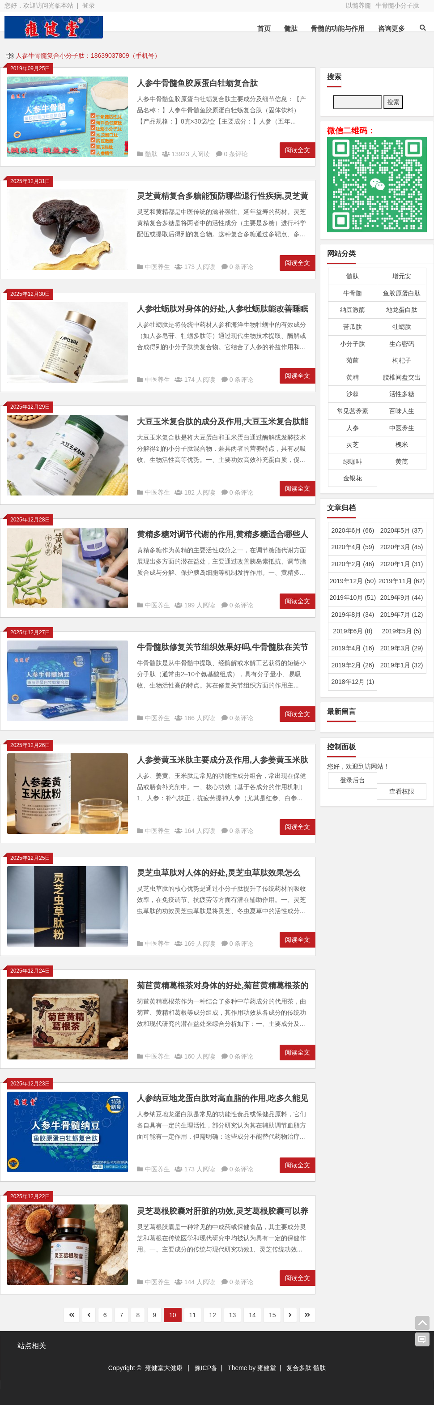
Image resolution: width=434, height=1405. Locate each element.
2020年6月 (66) (352, 530)
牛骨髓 (352, 293)
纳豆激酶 (352, 309)
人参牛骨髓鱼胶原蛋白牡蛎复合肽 (197, 83)
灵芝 (352, 444)
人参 (352, 427)
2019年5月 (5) (401, 631)
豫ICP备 (206, 1367)
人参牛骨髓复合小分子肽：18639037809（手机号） (88, 56)
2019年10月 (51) (353, 597)
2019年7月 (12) (401, 614)
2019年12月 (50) (353, 581)
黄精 (352, 377)
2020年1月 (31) (401, 564)
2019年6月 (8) (352, 631)
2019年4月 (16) (352, 648)
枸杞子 (401, 360)
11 (192, 1315)
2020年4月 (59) (352, 547)
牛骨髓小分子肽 (397, 5)
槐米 (402, 444)
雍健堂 (266, 1367)
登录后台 (352, 780)
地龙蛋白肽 (401, 309)
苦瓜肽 (352, 326)
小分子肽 (352, 343)
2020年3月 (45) (401, 547)
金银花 (352, 478)
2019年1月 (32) (401, 665)
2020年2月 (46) (352, 564)
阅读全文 (297, 150)
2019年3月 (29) (401, 648)
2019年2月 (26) (352, 665)
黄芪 (402, 461)
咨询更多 (391, 28)
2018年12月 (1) (352, 681)
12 (212, 1315)
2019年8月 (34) (352, 614)
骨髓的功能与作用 (338, 28)
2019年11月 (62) (402, 581)
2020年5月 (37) (401, 530)
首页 (264, 28)
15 (272, 1315)
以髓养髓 (358, 5)
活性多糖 (401, 393)
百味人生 (401, 410)
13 (232, 1315)
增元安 (401, 276)
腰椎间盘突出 (402, 377)
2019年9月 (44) (401, 597)
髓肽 (291, 28)
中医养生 (157, 266)
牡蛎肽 (401, 326)
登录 (88, 5)
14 (252, 1315)
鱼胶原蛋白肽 (402, 293)
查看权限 (401, 791)
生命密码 (401, 343)
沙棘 (352, 393)
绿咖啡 (352, 461)
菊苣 (352, 360)
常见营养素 (352, 410)
